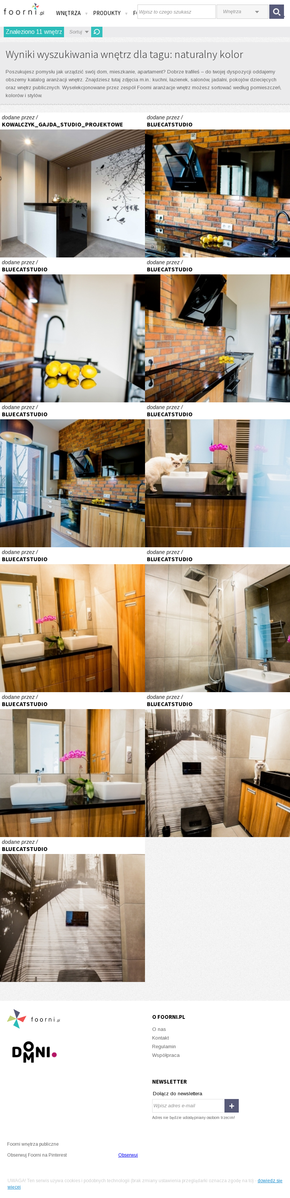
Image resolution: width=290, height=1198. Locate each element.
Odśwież (96, 32)
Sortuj (75, 32)
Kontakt (160, 1038)
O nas (159, 1029)
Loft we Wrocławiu (217, 185)
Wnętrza (72, 13)
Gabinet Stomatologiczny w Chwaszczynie (72, 185)
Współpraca (166, 1055)
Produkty (110, 13)
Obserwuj (128, 1155)
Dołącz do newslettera (177, 1093)
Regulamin (164, 1046)
